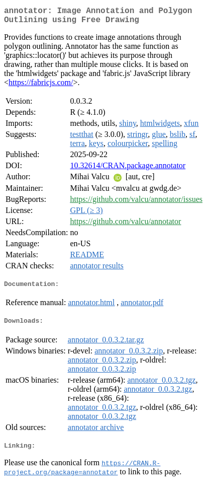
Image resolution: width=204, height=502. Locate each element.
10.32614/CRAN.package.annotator (127, 169)
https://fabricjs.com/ (41, 86)
